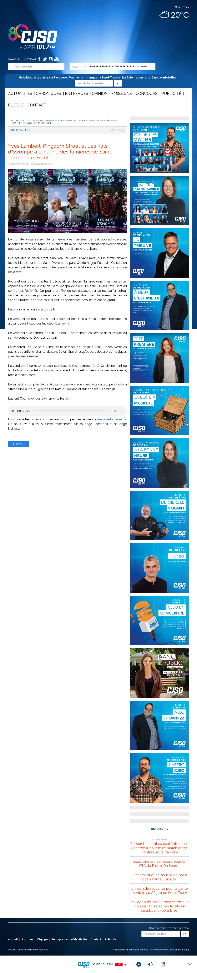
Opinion (100, 93)
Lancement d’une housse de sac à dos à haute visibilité (159, 877)
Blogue (16, 105)
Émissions (121, 93)
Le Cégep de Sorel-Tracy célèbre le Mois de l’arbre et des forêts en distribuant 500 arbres (159, 906)
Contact (30, 58)
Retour (18, 444)
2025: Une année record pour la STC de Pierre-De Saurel (159, 863)
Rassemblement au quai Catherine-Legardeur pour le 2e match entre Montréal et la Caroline (159, 848)
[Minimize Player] (190, 964)
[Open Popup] (163, 964)
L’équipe (42, 939)
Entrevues (76, 93)
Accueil (14, 58)
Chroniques (48, 93)
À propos (27, 939)
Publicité (171, 93)
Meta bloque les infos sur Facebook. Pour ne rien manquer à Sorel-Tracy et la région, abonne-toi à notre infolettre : (98, 80)
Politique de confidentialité (69, 939)
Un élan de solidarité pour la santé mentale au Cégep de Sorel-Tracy (159, 890)
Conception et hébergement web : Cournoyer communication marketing (151, 949)
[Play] (139, 964)
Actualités (20, 93)
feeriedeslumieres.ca (111, 419)
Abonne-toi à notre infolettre (169, 928)
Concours (147, 93)
